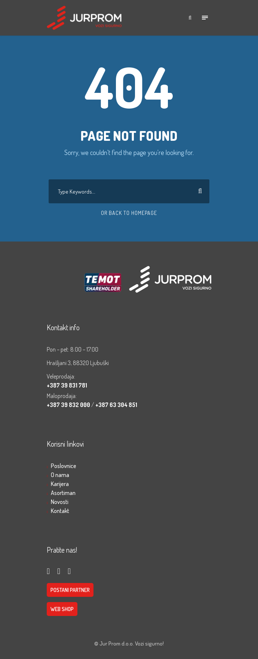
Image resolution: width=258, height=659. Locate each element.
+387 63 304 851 (116, 405)
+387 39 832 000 (69, 405)
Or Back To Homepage (129, 213)
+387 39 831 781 (67, 385)
